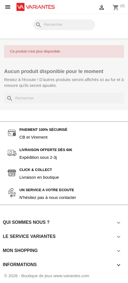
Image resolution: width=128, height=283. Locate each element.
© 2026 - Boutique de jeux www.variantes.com (46, 275)
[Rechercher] (64, 24)
